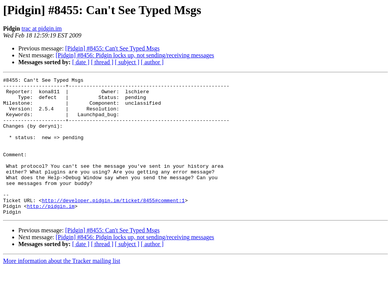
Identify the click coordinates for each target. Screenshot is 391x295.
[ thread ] (102, 62)
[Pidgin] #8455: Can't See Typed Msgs (112, 48)
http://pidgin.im (50, 232)
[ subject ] (127, 62)
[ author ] (152, 62)
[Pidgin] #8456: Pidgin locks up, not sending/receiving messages (135, 55)
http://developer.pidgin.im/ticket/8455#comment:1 (113, 225)
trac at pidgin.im (41, 28)
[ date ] (80, 62)
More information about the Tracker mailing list (61, 288)
